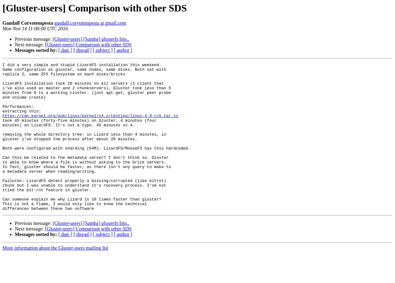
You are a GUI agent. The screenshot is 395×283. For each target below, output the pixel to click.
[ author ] (123, 50)
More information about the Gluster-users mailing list (55, 277)
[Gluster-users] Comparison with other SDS (88, 44)
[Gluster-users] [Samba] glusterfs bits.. (91, 39)
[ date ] (65, 50)
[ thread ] (82, 50)
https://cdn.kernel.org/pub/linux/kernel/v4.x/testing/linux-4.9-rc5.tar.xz (90, 126)
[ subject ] (103, 50)
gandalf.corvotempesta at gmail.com (90, 23)
